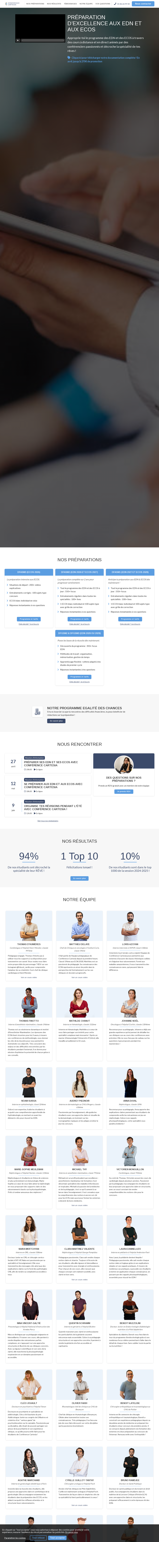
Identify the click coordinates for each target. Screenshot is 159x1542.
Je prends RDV (123, 794)
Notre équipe (86, 4)
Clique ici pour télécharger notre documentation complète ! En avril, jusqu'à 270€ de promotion (100, 60)
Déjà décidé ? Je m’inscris (28, 624)
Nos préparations (35, 4)
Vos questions (102, 4)
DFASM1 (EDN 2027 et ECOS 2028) (130, 572)
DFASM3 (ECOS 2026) (28, 572)
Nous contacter (143, 4)
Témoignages (70, 4)
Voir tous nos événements (48, 823)
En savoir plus (57, 723)
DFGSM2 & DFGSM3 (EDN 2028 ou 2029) (79, 634)
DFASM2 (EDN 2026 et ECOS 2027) (79, 572)
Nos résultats (54, 4)
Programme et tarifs (28, 619)
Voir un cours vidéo (29, 983)
